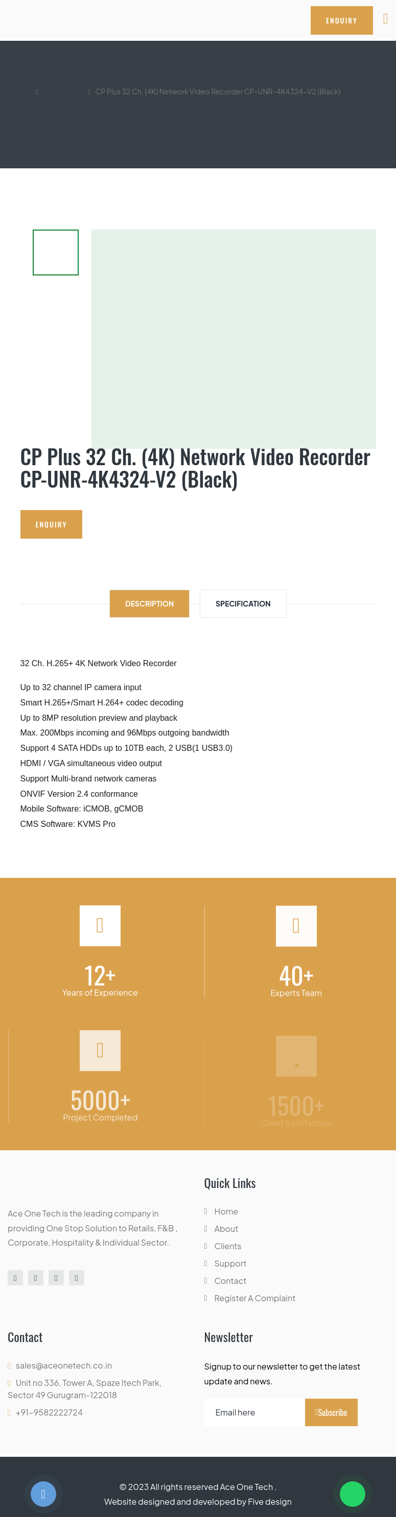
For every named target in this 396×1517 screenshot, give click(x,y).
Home (18, 91)
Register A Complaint (255, 1298)
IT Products (62, 91)
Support (231, 1263)
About (227, 1228)
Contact (231, 1280)
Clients (228, 1246)
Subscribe (331, 1412)
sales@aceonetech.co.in (64, 1365)
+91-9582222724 (49, 1412)
